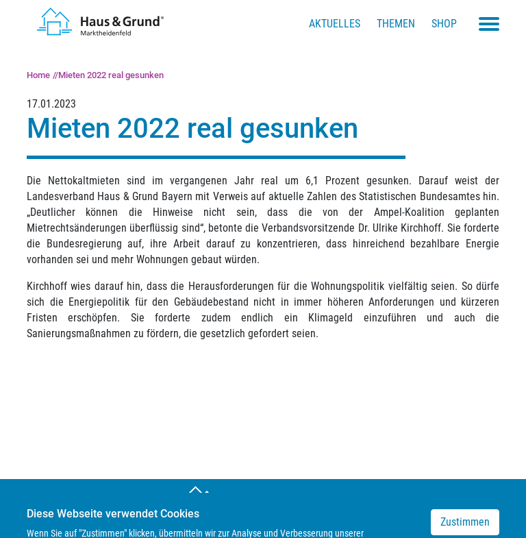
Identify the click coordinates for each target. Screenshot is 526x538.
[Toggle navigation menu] (489, 24)
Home (38, 75)
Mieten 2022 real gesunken (111, 75)
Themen (396, 23)
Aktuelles (334, 23)
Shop (444, 23)
